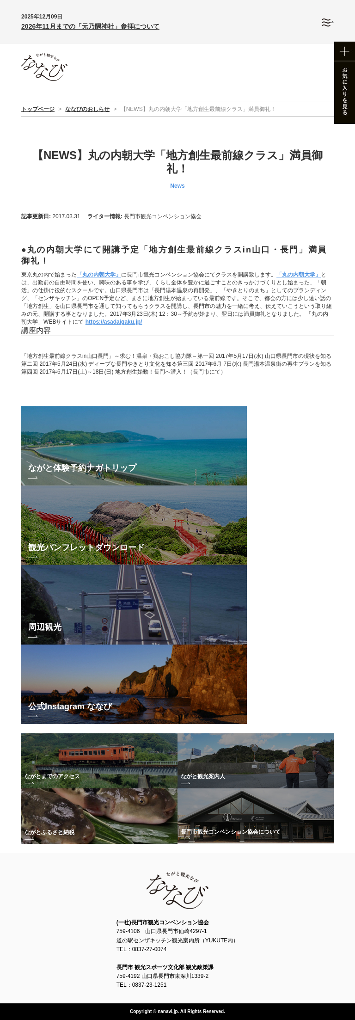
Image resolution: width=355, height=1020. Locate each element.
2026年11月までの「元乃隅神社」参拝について (90, 26)
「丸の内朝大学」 (99, 274)
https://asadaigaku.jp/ (114, 322)
